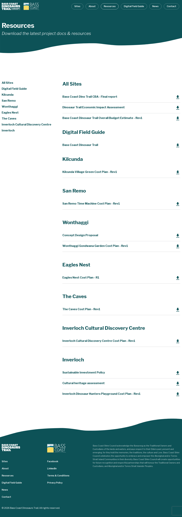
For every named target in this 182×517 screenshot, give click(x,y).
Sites (77, 6)
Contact (171, 6)
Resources (110, 6)
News (155, 6)
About (92, 6)
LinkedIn (52, 468)
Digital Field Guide (134, 6)
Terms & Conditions (58, 475)
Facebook (52, 461)
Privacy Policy (55, 482)
